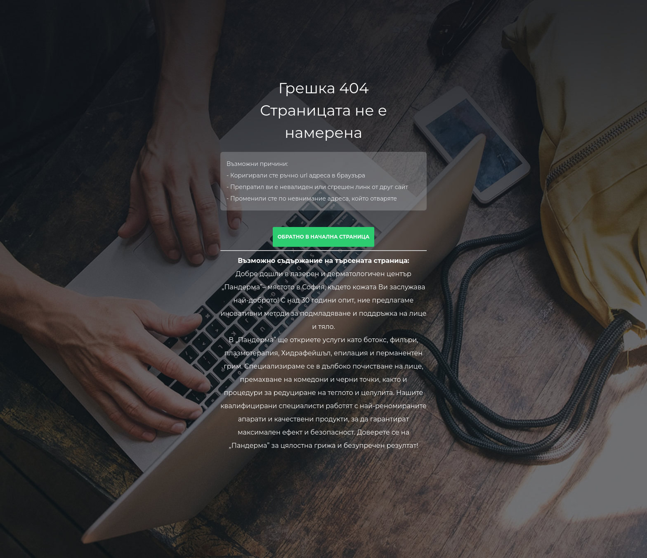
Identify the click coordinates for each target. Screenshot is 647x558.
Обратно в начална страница (324, 237)
